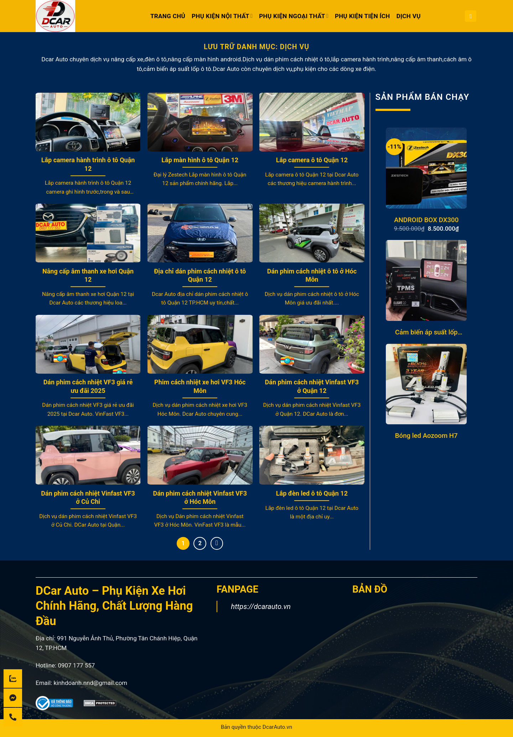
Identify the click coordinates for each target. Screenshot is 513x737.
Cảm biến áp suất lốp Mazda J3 (426, 332)
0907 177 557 (76, 665)
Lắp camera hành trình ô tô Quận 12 (88, 164)
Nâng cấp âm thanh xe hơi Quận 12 (88, 275)
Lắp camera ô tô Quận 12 (312, 160)
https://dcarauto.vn (261, 606)
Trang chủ (167, 16)
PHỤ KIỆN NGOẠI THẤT (293, 16)
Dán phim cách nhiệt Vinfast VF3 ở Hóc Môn (200, 497)
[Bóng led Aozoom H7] (426, 384)
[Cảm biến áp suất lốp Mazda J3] (426, 280)
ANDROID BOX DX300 (426, 220)
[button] (471, 16)
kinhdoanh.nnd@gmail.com (90, 682)
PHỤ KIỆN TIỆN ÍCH (362, 16)
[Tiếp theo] (217, 543)
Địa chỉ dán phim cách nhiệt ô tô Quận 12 (200, 275)
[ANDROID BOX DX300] (426, 168)
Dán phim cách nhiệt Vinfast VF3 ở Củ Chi (88, 497)
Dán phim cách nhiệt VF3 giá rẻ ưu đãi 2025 (88, 386)
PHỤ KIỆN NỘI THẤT (222, 16)
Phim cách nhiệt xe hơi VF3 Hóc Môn (199, 386)
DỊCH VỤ (409, 16)
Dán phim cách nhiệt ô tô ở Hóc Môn (312, 275)
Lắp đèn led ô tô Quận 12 (312, 493)
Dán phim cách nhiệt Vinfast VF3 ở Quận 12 (312, 386)
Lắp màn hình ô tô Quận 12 (199, 160)
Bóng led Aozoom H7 (426, 436)
